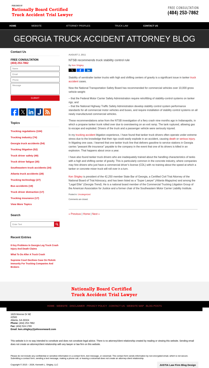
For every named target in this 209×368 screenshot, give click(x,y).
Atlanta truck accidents (25, 170)
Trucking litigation (23, 148)
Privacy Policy (98, 299)
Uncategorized (84, 194)
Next (96, 214)
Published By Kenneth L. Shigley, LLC (183, 11)
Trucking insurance (23, 193)
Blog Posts (152, 299)
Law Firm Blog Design (182, 359)
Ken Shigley (75, 176)
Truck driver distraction (26, 188)
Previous (75, 214)
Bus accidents (21, 182)
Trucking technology (24, 176)
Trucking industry (22, 136)
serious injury (187, 138)
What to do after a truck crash (28, 249)
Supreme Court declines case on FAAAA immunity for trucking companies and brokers (33, 259)
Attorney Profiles (97, 25)
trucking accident (86, 134)
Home (22, 25)
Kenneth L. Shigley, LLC (46, 359)
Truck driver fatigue (24, 159)
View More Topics (20, 199)
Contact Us (178, 25)
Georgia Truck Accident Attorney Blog (43, 11)
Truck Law (140, 25)
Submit (35, 98)
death (172, 138)
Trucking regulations (25, 131)
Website (55, 25)
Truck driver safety (23, 153)
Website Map (135, 299)
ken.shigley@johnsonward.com (34, 324)
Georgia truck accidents (26, 142)
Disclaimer (80, 299)
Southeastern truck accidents (29, 165)
